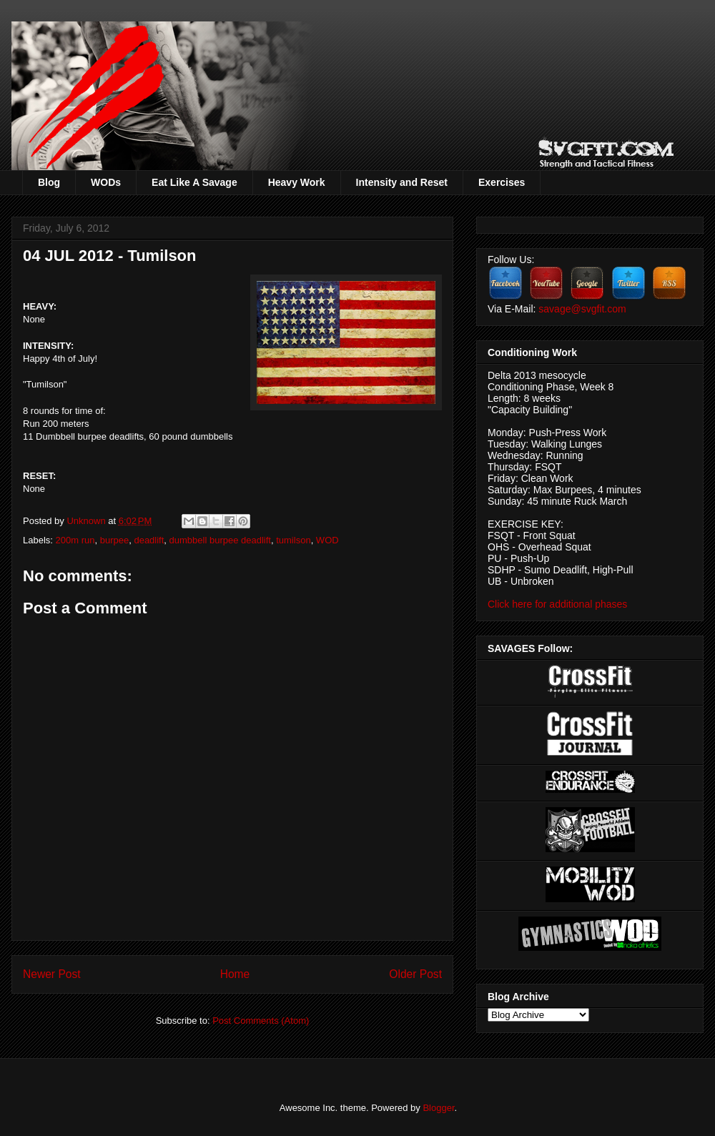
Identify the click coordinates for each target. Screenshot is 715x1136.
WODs (106, 182)
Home (235, 974)
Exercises (501, 182)
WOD (327, 540)
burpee (114, 540)
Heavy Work (296, 182)
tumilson (293, 540)
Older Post (415, 974)
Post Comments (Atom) (260, 1020)
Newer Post (52, 974)
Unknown (87, 520)
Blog (49, 182)
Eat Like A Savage (194, 182)
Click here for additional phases (557, 604)
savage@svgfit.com (582, 309)
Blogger (438, 1107)
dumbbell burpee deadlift (220, 540)
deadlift (149, 540)
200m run (75, 540)
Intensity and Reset (402, 182)
